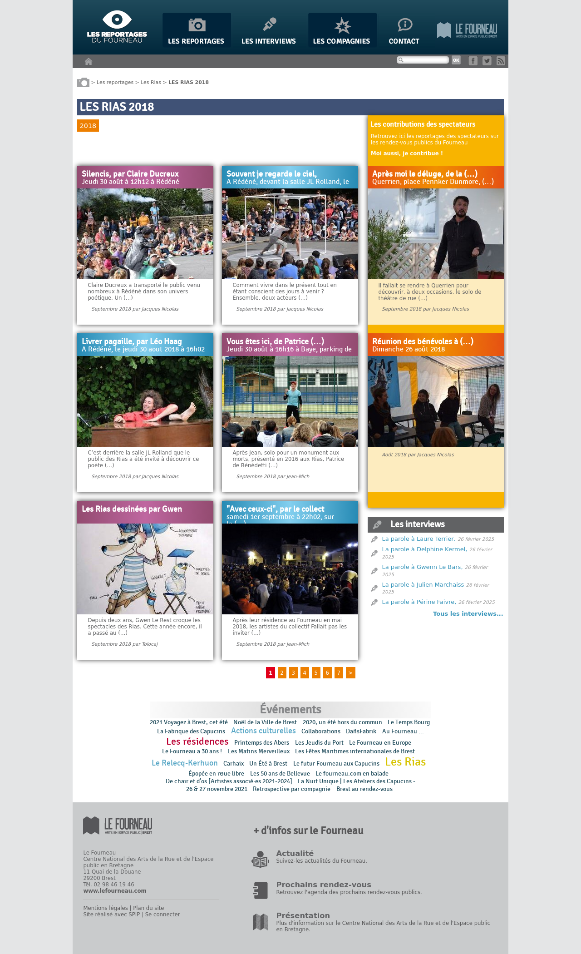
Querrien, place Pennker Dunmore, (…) (433, 182)
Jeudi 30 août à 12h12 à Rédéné (130, 182)
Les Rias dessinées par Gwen (132, 509)
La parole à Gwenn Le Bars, (422, 567)
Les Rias (151, 82)
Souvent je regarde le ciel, (271, 174)
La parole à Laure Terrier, (419, 538)
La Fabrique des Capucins (191, 731)
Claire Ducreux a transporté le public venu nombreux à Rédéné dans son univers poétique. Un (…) (144, 291)
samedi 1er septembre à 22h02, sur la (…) (280, 521)
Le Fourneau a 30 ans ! (192, 751)
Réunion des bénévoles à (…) (422, 342)
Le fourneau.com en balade (352, 773)
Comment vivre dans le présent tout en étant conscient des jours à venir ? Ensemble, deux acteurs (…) (284, 291)
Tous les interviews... (468, 613)
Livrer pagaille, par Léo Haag (132, 342)
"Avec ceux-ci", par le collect (275, 509)
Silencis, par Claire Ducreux (130, 174)
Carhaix (233, 763)
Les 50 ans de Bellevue (280, 773)
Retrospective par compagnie (291, 789)
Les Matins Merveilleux (259, 751)
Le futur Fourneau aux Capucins (336, 763)
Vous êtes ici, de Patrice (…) (275, 342)
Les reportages (115, 82)
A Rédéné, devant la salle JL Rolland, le (287, 182)
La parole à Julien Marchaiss (423, 584)
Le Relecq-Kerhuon (185, 763)
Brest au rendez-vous (364, 789)
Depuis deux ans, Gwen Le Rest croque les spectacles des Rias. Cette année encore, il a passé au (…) (145, 626)
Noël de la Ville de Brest (265, 722)
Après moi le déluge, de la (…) (425, 174)
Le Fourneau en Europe (380, 742)
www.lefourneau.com (114, 891)
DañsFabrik (361, 731)
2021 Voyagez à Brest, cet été (189, 722)
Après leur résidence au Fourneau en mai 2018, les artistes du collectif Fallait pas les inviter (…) (289, 626)
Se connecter (162, 914)
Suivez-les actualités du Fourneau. (321, 861)
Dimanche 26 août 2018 (408, 349)
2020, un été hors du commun (342, 722)
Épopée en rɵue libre (216, 773)
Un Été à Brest (268, 763)
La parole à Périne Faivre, (419, 601)
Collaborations (320, 731)
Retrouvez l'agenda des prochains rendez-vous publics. (349, 892)
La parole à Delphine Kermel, (425, 549)
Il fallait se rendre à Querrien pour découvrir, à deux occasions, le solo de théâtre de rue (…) (429, 292)
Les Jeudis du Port (319, 742)
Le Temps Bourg (409, 722)
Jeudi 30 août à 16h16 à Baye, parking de (289, 349)
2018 (88, 125)
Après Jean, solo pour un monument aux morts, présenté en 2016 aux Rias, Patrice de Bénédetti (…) (288, 459)
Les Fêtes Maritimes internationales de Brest (355, 751)
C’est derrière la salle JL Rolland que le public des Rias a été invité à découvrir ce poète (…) (143, 459)
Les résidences (197, 741)
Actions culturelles (263, 731)
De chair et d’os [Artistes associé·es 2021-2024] (229, 781)
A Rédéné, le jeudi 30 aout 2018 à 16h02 (143, 349)
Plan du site (148, 908)
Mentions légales (105, 908)
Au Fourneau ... (403, 731)
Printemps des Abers (261, 742)
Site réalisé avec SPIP (111, 914)
